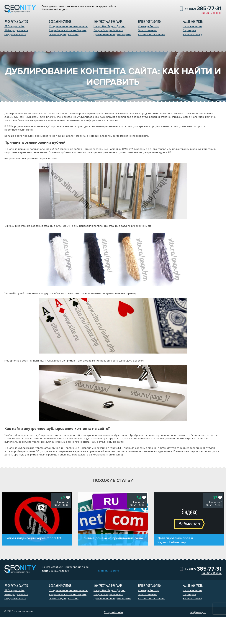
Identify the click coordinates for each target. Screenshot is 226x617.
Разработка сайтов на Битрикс (67, 30)
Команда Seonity (148, 26)
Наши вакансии (192, 26)
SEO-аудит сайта (14, 26)
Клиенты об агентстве (151, 34)
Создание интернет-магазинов (68, 26)
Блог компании (147, 30)
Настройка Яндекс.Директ (109, 26)
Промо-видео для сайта (63, 34)
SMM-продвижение (16, 30)
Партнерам (189, 30)
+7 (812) (203, 9)
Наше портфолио (149, 21)
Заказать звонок (212, 13)
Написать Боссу (192, 34)
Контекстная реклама (108, 21)
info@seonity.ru (198, 612)
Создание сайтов (60, 21)
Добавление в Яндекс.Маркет (112, 34)
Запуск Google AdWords (108, 30)
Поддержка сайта (15, 34)
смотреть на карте (108, 570)
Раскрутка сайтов (16, 21)
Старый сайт (113, 612)
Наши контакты (193, 21)
